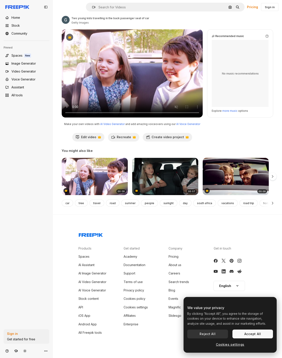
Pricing (252, 7)
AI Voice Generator (188, 124)
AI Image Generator (92, 273)
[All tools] (26, 95)
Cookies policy (134, 298)
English (229, 286)
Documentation (134, 265)
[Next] (272, 203)
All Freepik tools (90, 332)
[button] (92, 7)
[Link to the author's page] (66, 20)
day (185, 203)
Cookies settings (136, 307)
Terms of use (133, 282)
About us (175, 265)
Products (84, 248)
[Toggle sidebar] (45, 7)
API (80, 307)
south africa (204, 203)
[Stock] (26, 25)
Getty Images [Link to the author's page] (80, 22)
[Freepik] (17, 7)
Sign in (270, 7)
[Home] (26, 17)
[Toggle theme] (24, 350)
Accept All (252, 334)
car (67, 203)
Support (129, 273)
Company (175, 248)
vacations (227, 203)
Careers (174, 273)
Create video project (167, 138)
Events (173, 298)
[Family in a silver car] (236, 176)
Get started (132, 248)
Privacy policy (134, 290)
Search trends (179, 282)
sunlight (168, 203)
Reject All (207, 334)
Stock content (88, 298)
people (149, 203)
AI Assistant (86, 265)
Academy (130, 256)
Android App (87, 324)
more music (229, 110)
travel (96, 203)
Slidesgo (175, 315)
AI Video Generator (112, 124)
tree (81, 203)
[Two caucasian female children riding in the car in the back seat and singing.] (165, 176)
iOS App (84, 315)
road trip (248, 203)
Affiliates (130, 315)
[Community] (26, 33)
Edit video (88, 138)
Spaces (83, 256)
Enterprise (131, 324)
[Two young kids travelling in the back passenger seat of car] (95, 176)
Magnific (175, 307)
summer (130, 203)
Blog (172, 290)
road (113, 203)
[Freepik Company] (90, 234)
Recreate (123, 138)
